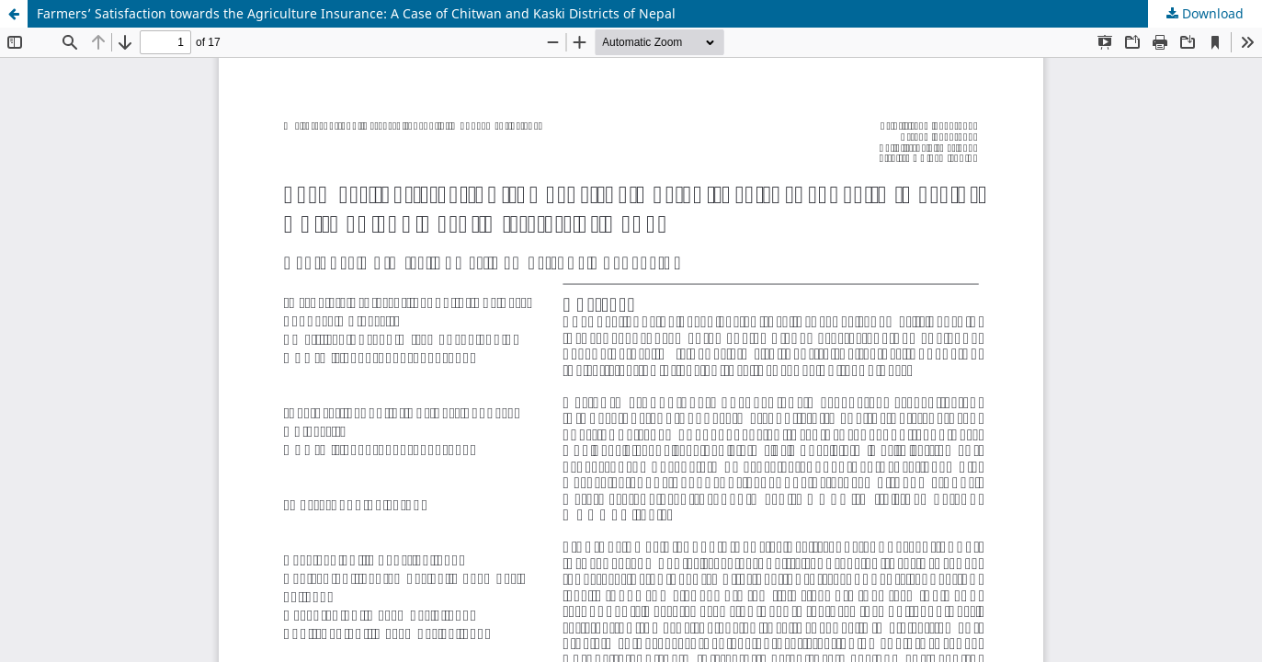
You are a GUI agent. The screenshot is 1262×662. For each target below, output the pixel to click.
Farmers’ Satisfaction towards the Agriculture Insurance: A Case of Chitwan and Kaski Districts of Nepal (356, 13)
